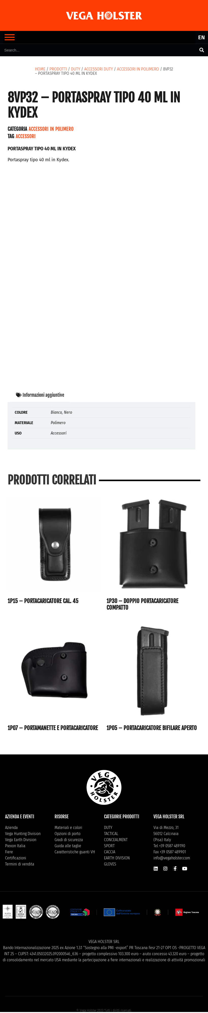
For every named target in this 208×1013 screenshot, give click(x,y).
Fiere (9, 851)
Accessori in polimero (138, 69)
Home (40, 69)
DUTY (75, 69)
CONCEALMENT (116, 839)
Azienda (11, 827)
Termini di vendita (19, 864)
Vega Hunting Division (23, 833)
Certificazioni (15, 858)
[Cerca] (201, 50)
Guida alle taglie (68, 845)
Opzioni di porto (67, 833)
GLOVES (110, 864)
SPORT (109, 845)
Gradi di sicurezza (69, 839)
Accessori (26, 136)
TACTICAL (111, 833)
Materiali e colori (68, 827)
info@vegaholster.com (171, 858)
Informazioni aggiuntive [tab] (40, 395)
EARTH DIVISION (117, 858)
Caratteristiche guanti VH (75, 851)
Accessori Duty (98, 69)
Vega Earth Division (20, 839)
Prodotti (58, 69)
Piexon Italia (15, 845)
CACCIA (109, 851)
